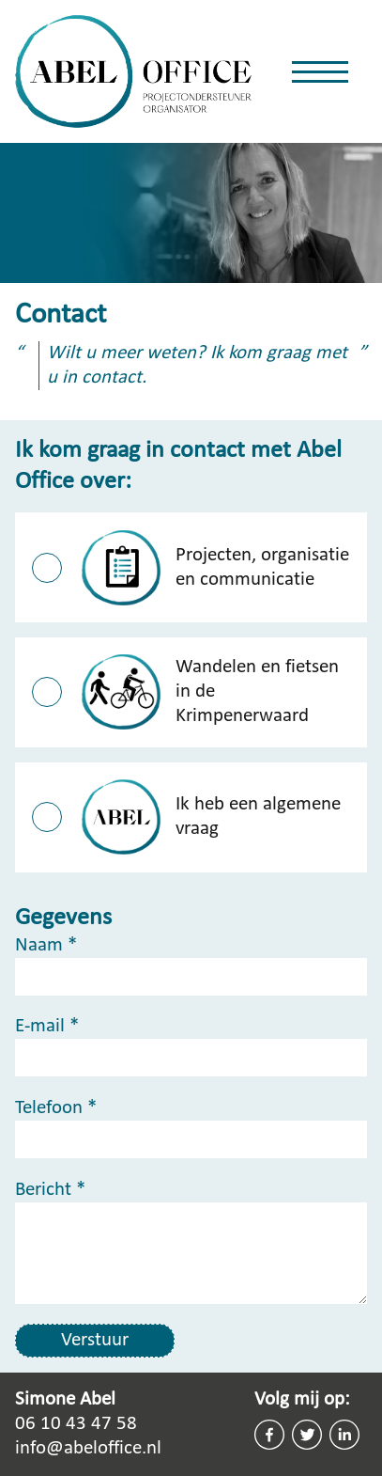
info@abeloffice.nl (88, 1448)
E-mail (47, 1026)
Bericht (50, 1190)
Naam (46, 945)
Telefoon (56, 1108)
